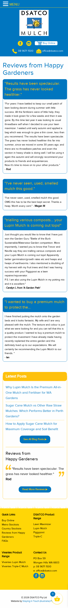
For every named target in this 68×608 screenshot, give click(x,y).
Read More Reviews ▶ (35, 489)
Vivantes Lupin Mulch (14, 562)
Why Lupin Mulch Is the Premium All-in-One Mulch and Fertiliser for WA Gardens (33, 393)
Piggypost (38, 532)
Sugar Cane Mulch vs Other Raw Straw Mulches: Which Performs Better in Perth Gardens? (34, 411)
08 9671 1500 (22, 51)
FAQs (5, 541)
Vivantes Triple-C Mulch (15, 566)
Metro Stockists (10, 524)
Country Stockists (11, 528)
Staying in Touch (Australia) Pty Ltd (39, 601)
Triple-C (37, 536)
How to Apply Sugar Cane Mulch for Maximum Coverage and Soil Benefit (32, 426)
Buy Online (46, 43)
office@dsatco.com (49, 51)
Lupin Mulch (40, 528)
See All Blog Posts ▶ (35, 439)
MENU (14, 4)
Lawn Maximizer (42, 524)
